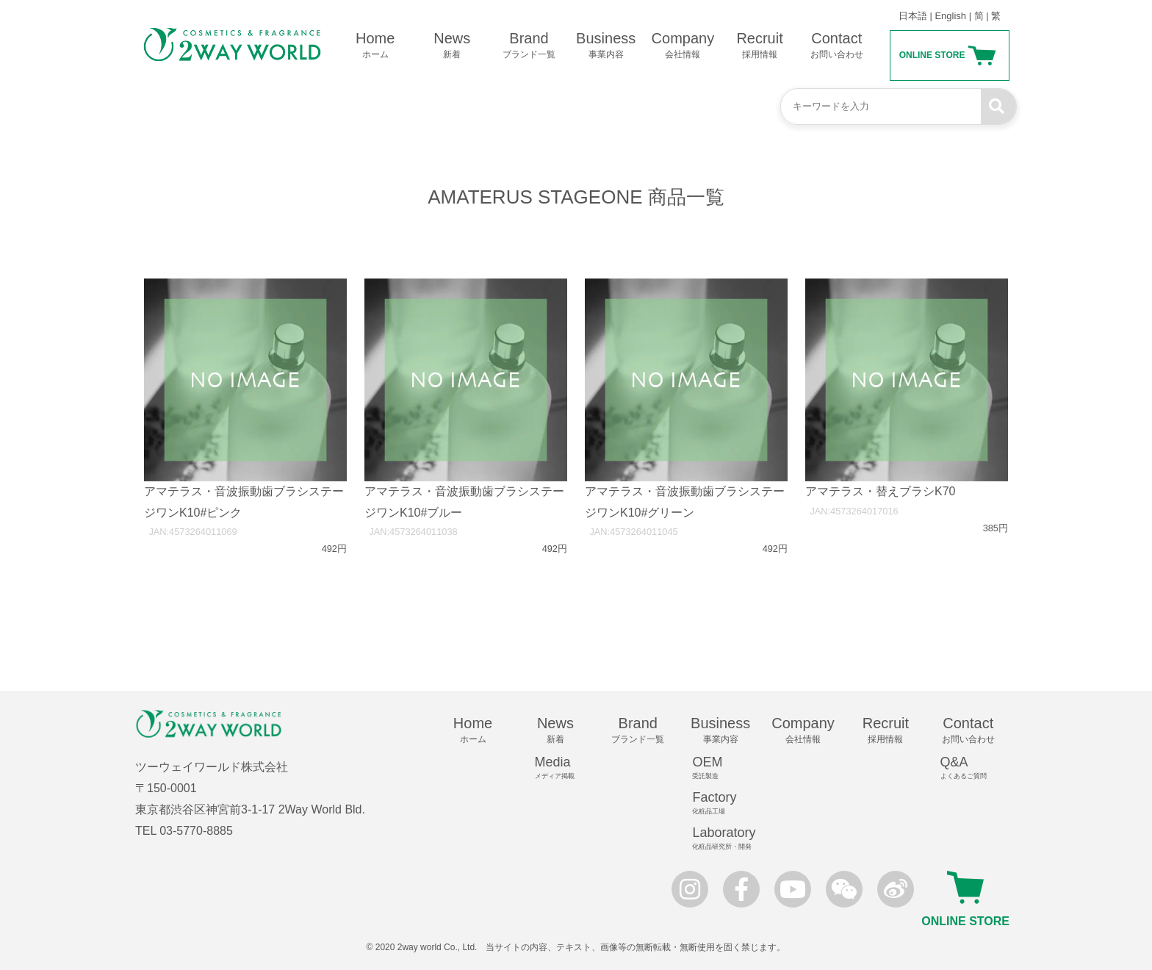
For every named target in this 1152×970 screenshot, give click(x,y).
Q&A (974, 768)
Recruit (760, 45)
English (950, 15)
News (452, 45)
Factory (726, 803)
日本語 (913, 15)
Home (375, 45)
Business (605, 45)
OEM (726, 768)
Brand (529, 45)
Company (682, 45)
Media (562, 768)
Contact (836, 45)
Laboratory (726, 838)
